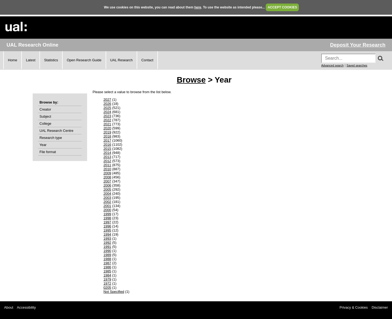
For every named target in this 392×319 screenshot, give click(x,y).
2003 (107, 198)
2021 (107, 124)
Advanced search (332, 65)
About (8, 307)
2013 (107, 157)
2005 (107, 189)
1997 (107, 222)
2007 (107, 181)
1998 (107, 218)
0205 (107, 287)
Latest (30, 60)
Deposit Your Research (357, 45)
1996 (107, 226)
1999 (107, 214)
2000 (107, 210)
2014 (107, 153)
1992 (107, 243)
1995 (107, 230)
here (197, 7)
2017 (107, 140)
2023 (107, 116)
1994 (107, 234)
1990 (107, 251)
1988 (107, 259)
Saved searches (357, 65)
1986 (107, 267)
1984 (107, 275)
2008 (107, 177)
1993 (107, 238)
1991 (107, 247)
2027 (107, 100)
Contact (147, 60)
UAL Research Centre (56, 131)
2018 (107, 136)
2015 (107, 149)
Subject (45, 116)
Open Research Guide (84, 60)
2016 (107, 144)
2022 (107, 120)
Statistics (51, 60)
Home (12, 60)
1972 (107, 283)
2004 (107, 194)
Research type (50, 138)
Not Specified (113, 292)
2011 (107, 165)
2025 (107, 108)
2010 (107, 169)
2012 (107, 161)
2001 (107, 206)
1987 (107, 263)
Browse (191, 79)
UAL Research (121, 60)
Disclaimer (380, 307)
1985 (107, 271)
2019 (107, 132)
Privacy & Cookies (353, 307)
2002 (107, 202)
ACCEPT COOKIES (282, 7)
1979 (107, 279)
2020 (107, 128)
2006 (107, 185)
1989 (107, 255)
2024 (107, 112)
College (45, 123)
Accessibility (26, 307)
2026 (107, 104)
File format (47, 152)
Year (43, 145)
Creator (45, 109)
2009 (107, 173)
